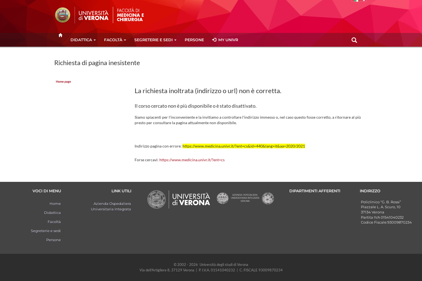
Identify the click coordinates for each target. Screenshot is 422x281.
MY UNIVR (225, 39)
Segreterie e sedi (155, 39)
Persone (194, 39)
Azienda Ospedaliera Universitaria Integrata (111, 206)
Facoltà (115, 39)
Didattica (83, 39)
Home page (63, 81)
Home (55, 203)
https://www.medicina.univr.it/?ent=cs (192, 159)
